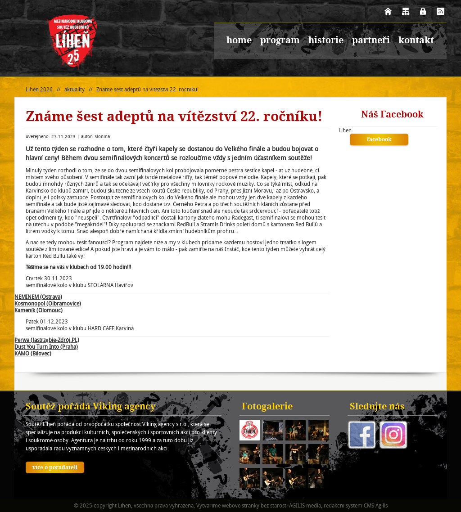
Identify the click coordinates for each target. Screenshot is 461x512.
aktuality (74, 89)
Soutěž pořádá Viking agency (91, 407)
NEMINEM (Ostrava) (38, 296)
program (280, 40)
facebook (379, 140)
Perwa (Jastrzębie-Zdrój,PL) (46, 340)
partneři (371, 40)
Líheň (345, 130)
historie (325, 40)
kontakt (416, 40)
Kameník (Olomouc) (38, 310)
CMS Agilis (376, 505)
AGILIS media (305, 505)
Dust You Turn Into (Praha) (46, 346)
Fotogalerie (267, 407)
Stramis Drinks (217, 224)
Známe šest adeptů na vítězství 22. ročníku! (147, 89)
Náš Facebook (392, 115)
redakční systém (343, 505)
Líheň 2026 (39, 89)
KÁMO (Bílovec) (32, 353)
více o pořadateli (54, 468)
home (239, 40)
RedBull (186, 224)
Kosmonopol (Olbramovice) (47, 303)
